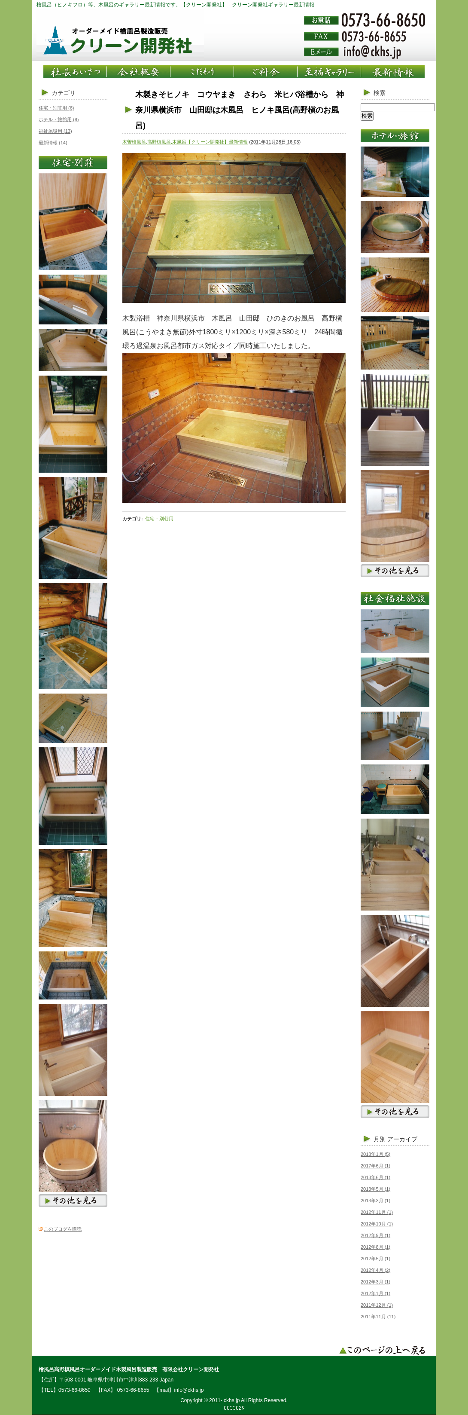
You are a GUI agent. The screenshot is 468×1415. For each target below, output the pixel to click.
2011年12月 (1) (377, 1305)
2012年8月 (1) (375, 1247)
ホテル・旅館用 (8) (59, 119)
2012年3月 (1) (375, 1281)
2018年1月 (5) (375, 1154)
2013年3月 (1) (375, 1200)
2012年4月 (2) (375, 1270)
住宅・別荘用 (159, 518)
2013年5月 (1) (375, 1189)
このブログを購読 (63, 1229)
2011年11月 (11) (378, 1316)
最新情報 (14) (53, 142)
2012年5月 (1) (375, 1258)
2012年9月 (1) (375, 1235)
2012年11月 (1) (377, 1212)
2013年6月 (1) (375, 1177)
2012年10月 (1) (377, 1223)
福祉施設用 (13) (55, 131)
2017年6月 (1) (375, 1165)
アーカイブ (402, 1139)
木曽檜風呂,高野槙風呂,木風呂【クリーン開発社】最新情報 (185, 141)
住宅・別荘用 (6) (56, 107)
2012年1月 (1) (375, 1293)
